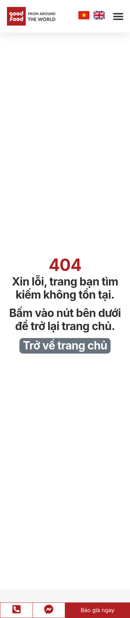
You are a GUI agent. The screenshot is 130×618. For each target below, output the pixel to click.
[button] (118, 16)
